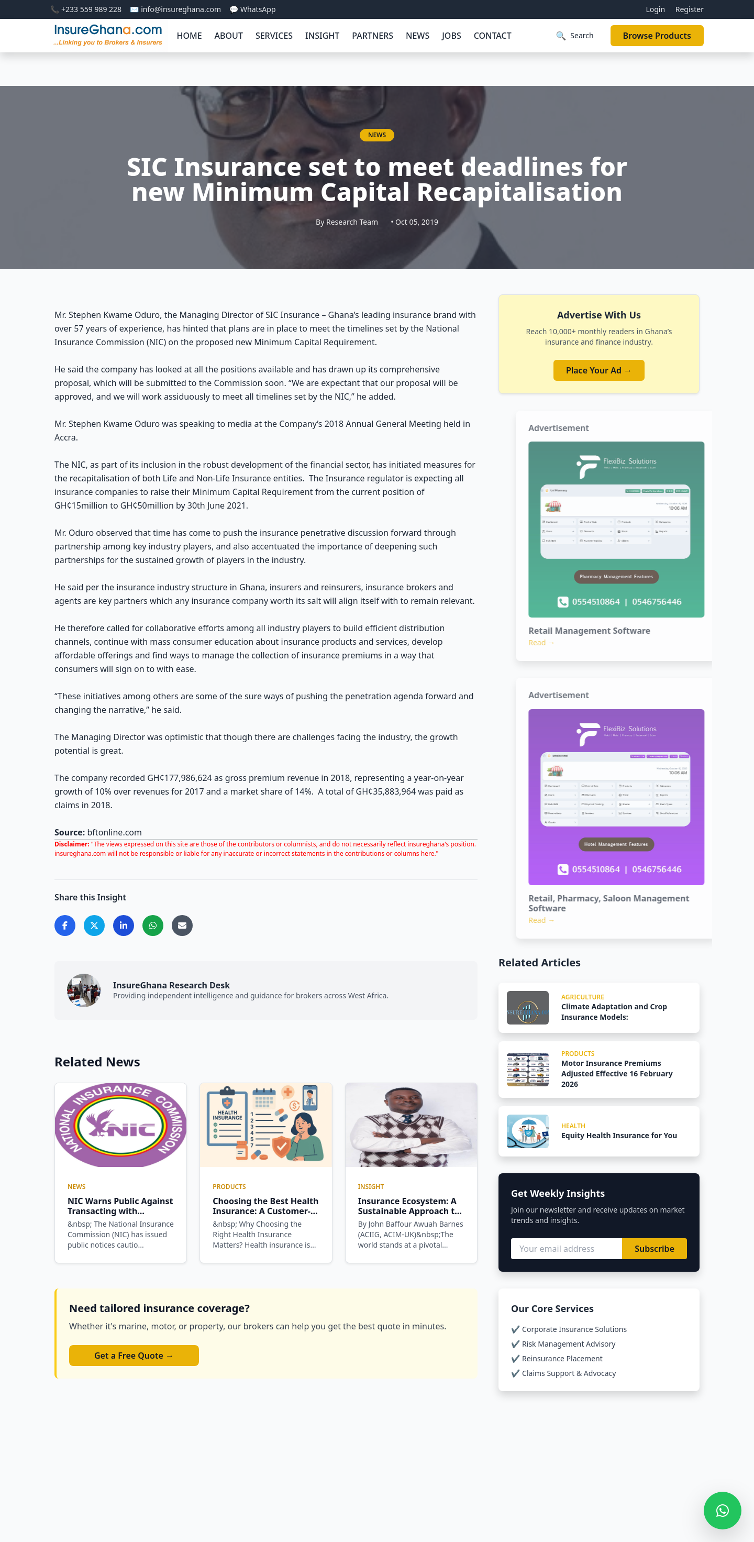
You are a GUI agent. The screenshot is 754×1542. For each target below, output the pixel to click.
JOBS (451, 35)
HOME (189, 35)
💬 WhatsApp (252, 9)
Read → (561, 642)
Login (655, 9)
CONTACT (493, 35)
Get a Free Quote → (134, 1355)
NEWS (417, 35)
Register (689, 9)
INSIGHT (322, 35)
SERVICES (274, 35)
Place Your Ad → (599, 370)
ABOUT (229, 35)
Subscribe (654, 1248)
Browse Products (657, 35)
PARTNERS (372, 35)
